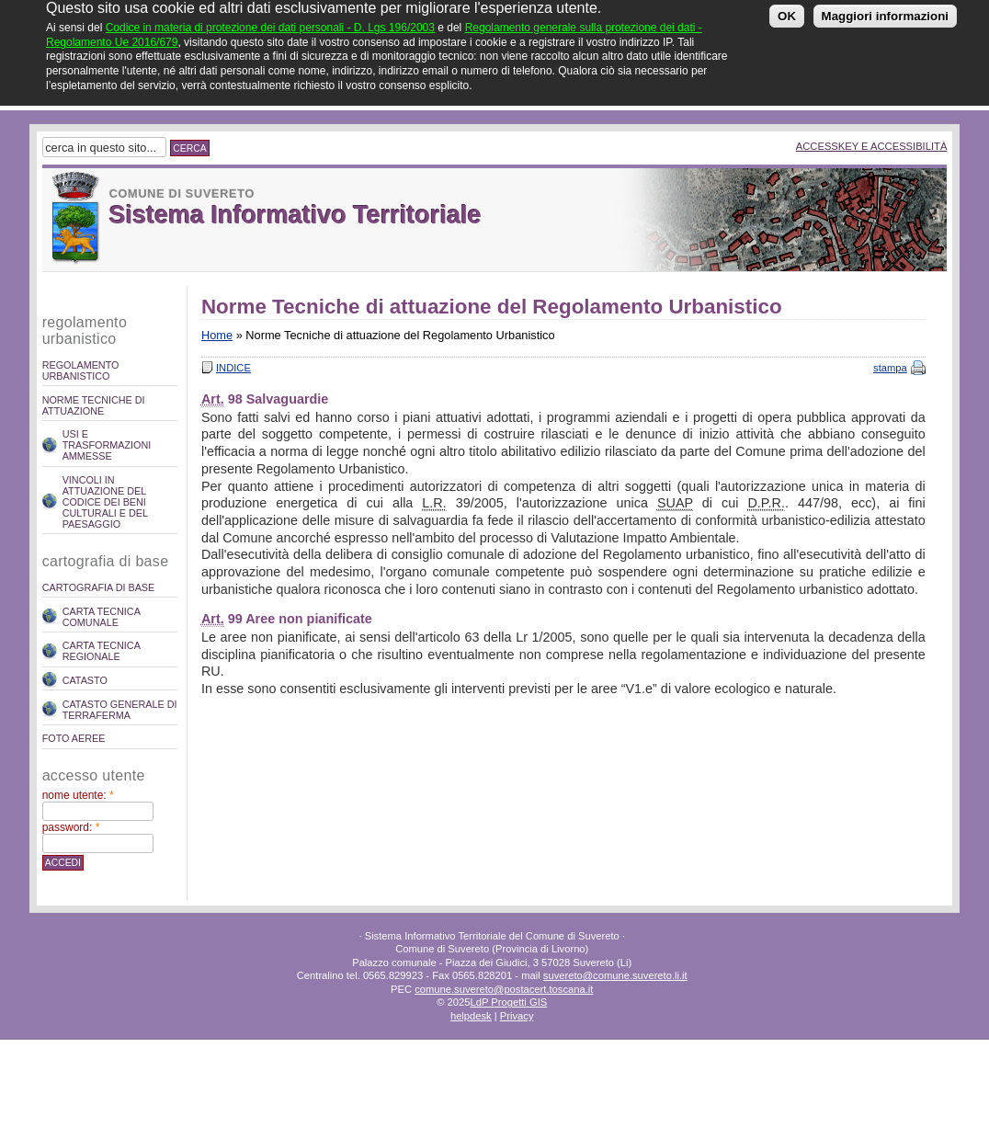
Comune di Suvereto (182, 193)
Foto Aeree (74, 738)
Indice (233, 367)
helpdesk (471, 1015)
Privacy (517, 1015)
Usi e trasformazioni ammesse (107, 444)
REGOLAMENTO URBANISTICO (80, 370)
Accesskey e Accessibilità (872, 146)
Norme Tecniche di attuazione (93, 405)
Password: (71, 827)
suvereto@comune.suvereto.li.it (615, 975)
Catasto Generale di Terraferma (120, 710)
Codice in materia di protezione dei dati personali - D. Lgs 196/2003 (270, 22)
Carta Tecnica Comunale (102, 617)
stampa (890, 367)
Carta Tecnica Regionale (102, 651)
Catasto (85, 680)
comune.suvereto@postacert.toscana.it (504, 989)
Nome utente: (78, 795)
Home (217, 335)
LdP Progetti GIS (508, 1002)
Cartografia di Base (98, 587)
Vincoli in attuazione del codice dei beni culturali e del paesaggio (105, 502)
